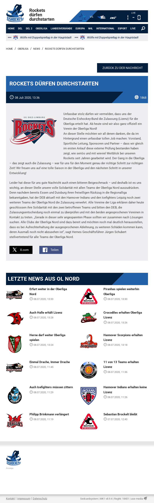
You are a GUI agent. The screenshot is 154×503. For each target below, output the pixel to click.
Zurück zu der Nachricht (122, 68)
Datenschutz (40, 498)
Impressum (23, 498)
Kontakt (10, 498)
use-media (137, 498)
